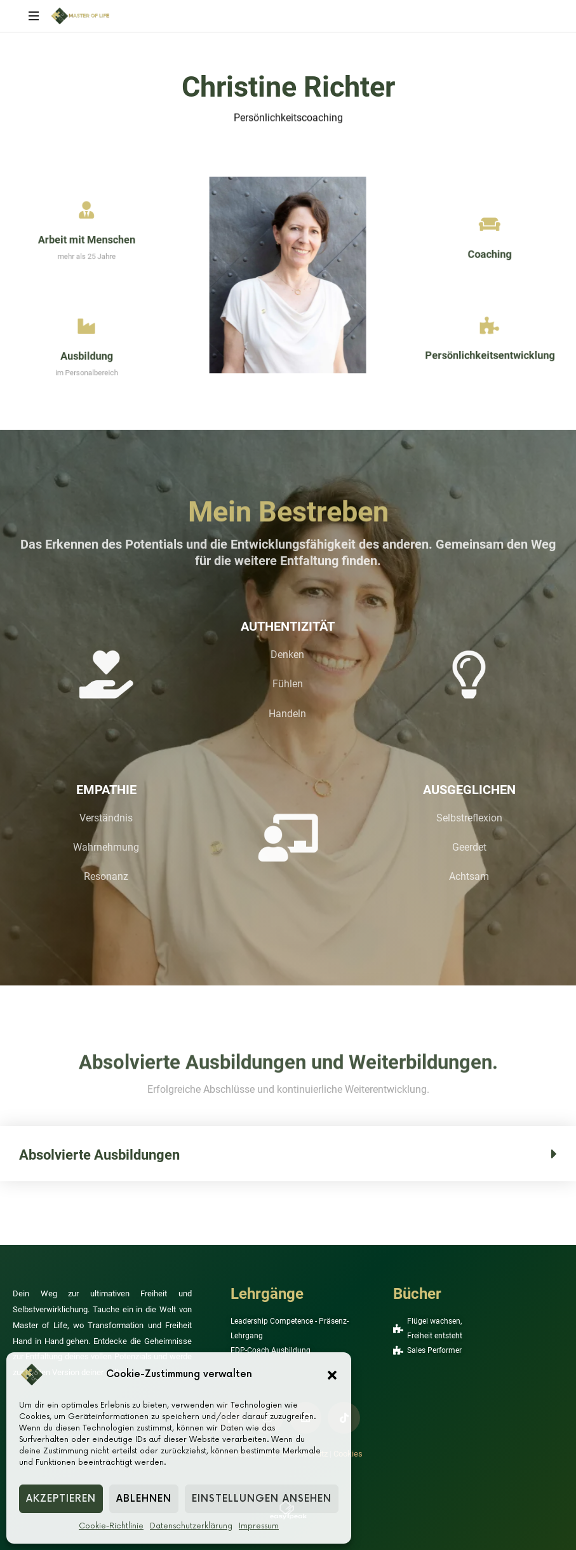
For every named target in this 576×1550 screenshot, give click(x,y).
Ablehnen (143, 1499)
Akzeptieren (61, 1499)
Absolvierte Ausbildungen (99, 1155)
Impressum (259, 1526)
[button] (332, 1374)
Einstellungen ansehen (262, 1499)
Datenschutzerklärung (191, 1526)
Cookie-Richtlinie (111, 1526)
